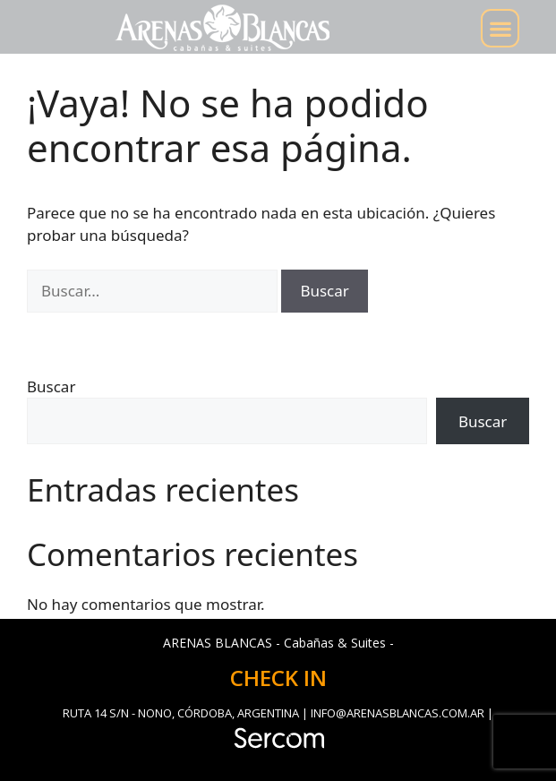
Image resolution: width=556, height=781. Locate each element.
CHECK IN (278, 677)
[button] (500, 28)
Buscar (51, 386)
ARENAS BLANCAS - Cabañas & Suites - (278, 642)
